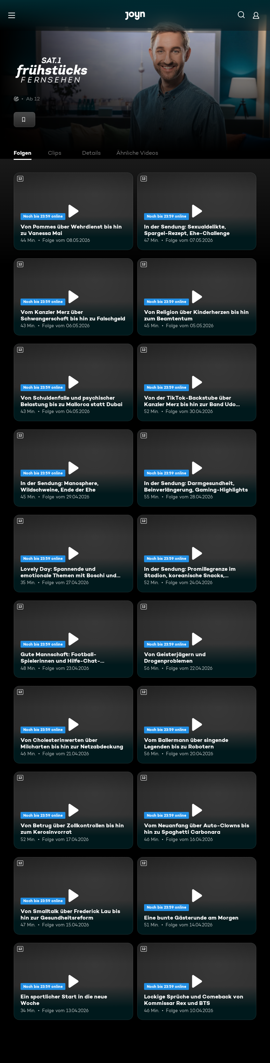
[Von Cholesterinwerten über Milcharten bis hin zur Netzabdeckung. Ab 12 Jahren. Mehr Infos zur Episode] (73, 724)
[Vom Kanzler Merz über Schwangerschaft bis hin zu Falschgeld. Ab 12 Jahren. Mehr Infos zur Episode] (73, 297)
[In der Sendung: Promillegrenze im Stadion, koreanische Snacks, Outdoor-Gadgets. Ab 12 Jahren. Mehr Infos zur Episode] (197, 553)
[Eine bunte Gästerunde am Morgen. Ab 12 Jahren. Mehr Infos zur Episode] (197, 896)
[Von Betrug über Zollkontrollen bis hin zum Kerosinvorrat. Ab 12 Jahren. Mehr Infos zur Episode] (73, 810)
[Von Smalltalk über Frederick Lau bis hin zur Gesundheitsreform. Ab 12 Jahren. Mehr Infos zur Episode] (73, 896)
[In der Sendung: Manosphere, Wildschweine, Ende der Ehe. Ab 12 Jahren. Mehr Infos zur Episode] (73, 468)
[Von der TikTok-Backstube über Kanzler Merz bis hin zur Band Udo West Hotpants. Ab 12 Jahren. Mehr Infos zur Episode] (197, 382)
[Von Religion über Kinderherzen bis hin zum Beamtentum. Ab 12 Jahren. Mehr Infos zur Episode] (197, 297)
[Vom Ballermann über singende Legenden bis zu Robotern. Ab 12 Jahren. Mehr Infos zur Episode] (197, 724)
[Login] (256, 15)
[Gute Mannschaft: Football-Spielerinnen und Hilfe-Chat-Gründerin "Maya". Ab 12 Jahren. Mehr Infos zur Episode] (73, 639)
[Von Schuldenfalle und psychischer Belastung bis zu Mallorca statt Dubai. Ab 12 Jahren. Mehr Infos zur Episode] (73, 382)
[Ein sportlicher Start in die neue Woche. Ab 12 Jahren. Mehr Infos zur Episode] (73, 981)
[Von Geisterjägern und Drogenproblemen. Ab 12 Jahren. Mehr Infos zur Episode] (197, 639)
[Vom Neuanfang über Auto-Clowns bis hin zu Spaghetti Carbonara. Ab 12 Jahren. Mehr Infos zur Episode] (197, 810)
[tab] (24, 154)
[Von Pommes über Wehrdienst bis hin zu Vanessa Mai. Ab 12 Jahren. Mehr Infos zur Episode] (73, 211)
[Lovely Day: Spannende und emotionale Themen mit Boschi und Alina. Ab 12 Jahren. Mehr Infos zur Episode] (73, 553)
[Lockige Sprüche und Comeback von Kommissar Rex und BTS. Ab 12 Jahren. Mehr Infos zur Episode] (197, 981)
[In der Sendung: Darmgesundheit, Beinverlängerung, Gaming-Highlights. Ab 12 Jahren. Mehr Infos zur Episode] (197, 468)
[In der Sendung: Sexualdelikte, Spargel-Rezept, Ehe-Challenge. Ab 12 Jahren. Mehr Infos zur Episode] (197, 211)
